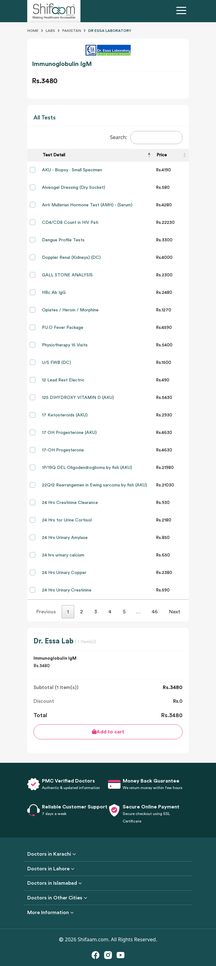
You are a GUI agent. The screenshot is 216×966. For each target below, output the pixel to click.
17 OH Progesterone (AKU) (69, 432)
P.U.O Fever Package (62, 327)
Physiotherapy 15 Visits (65, 345)
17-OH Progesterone (63, 450)
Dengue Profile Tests (63, 240)
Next (174, 611)
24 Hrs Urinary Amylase (65, 538)
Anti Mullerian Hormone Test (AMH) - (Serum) (87, 205)
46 (155, 611)
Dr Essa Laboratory (109, 31)
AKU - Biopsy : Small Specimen (72, 170)
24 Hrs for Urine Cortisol (67, 520)
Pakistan (71, 31)
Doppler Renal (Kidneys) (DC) (71, 257)
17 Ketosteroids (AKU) (65, 415)
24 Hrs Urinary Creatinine (66, 590)
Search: (146, 137)
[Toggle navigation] (182, 11)
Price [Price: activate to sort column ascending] (162, 155)
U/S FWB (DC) (56, 362)
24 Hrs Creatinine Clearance (70, 503)
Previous (46, 611)
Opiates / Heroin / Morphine (70, 310)
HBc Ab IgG (54, 292)
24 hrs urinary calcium (63, 555)
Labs (50, 31)
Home (33, 31)
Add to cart (108, 731)
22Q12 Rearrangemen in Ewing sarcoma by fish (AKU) (94, 485)
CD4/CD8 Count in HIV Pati (70, 222)
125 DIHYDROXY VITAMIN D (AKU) (78, 397)
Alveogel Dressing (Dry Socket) (73, 187)
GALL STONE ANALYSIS (67, 275)
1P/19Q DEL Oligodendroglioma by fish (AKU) (87, 467)
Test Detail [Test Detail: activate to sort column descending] (54, 155)
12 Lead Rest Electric (63, 380)
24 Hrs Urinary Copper (64, 573)
